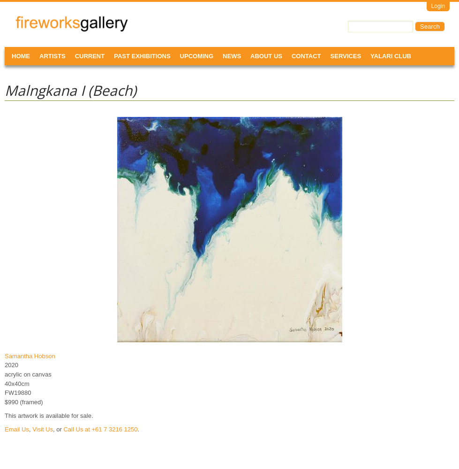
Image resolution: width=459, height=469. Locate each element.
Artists (52, 56)
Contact (306, 56)
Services (346, 56)
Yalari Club (390, 56)
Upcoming (197, 56)
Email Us (17, 429)
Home (21, 56)
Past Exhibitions (142, 56)
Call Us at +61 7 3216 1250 (100, 429)
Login (438, 6)
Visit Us (42, 429)
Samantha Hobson (30, 356)
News (232, 56)
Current (90, 56)
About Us (266, 56)
